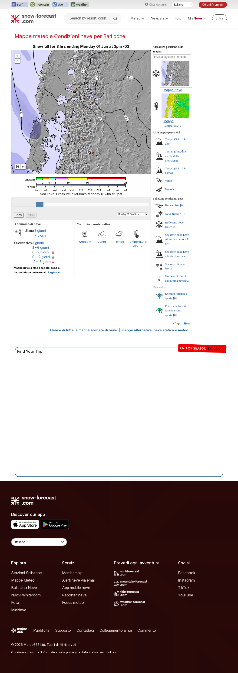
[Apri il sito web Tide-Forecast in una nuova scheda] (60, 5)
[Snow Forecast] (33, 18)
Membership (72, 572)
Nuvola (169, 189)
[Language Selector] (39, 542)
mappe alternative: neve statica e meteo (155, 330)
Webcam (84, 241)
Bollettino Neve (24, 587)
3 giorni (40, 231)
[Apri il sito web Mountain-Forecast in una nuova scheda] (40, 5)
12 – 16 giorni (41, 262)
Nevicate (159, 18)
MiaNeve (18, 610)
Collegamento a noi (115, 630)
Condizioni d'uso (23, 652)
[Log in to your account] (219, 18)
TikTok (183, 587)
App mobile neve (76, 587)
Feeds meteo (73, 602)
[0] (182, 205)
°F (188, 324)
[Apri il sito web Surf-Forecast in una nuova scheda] (19, 5)
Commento (146, 630)
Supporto (63, 630)
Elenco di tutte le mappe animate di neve (83, 330)
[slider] (39, 204)
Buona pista (172, 205)
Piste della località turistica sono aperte (176, 310)
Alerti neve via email (78, 580)
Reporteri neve (74, 595)
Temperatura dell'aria (136, 244)
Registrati (54, 272)
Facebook (186, 572)
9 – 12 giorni (41, 257)
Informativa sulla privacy (59, 652)
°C (178, 324)
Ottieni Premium (213, 4)
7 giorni (40, 235)
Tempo (119, 241)
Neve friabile (173, 214)
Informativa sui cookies (99, 652)
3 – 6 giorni (40, 247)
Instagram (186, 580)
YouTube (185, 595)
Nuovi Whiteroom (26, 595)
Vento (102, 241)
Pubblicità (41, 630)
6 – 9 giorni (40, 252)
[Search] (115, 18)
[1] (174, 227)
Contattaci (85, 630)
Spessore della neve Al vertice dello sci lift (177, 239)
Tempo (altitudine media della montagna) (176, 156)
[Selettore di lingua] (182, 4)
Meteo (137, 18)
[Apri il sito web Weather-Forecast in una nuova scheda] (79, 5)
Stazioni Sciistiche (26, 572)
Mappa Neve (173, 90)
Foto (178, 18)
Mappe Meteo (23, 580)
